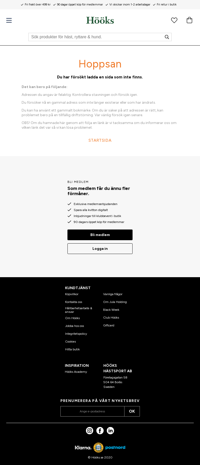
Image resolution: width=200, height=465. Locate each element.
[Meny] (9, 20)
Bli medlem (100, 235)
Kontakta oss (73, 302)
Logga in (100, 248)
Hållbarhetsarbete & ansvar (78, 310)
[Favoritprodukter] (174, 20)
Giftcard (108, 325)
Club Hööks (111, 317)
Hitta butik (72, 349)
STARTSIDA (100, 140)
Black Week (111, 310)
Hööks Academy (76, 372)
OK (132, 411)
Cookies (70, 341)
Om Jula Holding (115, 302)
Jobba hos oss (74, 326)
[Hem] (100, 20)
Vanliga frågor (112, 294)
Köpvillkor (71, 294)
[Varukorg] (189, 20)
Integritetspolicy (76, 334)
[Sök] (100, 37)
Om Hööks (72, 318)
